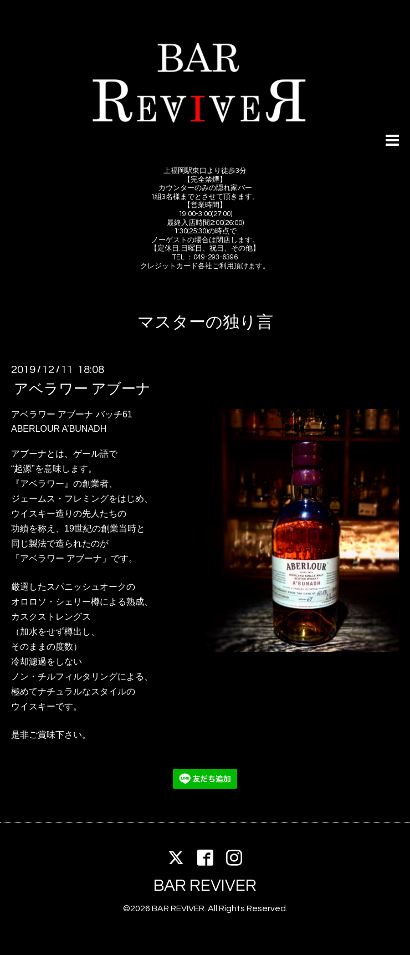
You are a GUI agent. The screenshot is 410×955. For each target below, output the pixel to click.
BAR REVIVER (205, 885)
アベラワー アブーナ (82, 389)
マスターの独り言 (205, 322)
